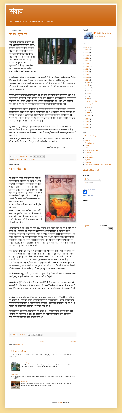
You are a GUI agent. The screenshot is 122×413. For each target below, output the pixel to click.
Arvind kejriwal (31, 159)
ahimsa (87, 140)
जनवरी (89, 115)
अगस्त (89, 90)
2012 (87, 122)
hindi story (88, 152)
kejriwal (87, 160)
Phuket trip (24, 381)
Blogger (60, 402)
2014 (87, 80)
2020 (87, 63)
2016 (87, 74)
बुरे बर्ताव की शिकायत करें (91, 170)
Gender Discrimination (92, 150)
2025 (87, 50)
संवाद (16, 11)
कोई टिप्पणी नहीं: (24, 156)
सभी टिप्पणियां (89, 183)
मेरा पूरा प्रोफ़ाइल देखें (99, 36)
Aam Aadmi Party (18, 159)
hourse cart (88, 155)
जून (88, 96)
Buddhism (88, 145)
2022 (87, 58)
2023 (87, 55)
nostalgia (88, 162)
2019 (87, 66)
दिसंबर (89, 82)
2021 (87, 61)
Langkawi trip (25, 363)
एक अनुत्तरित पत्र (17, 168)
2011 (87, 124)
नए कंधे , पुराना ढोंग (18, 34)
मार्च (88, 110)
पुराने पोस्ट (73, 341)
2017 (87, 72)
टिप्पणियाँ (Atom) (19, 344)
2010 (87, 127)
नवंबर (88, 85)
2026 (87, 47)
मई (88, 99)
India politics (89, 157)
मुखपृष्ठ (87, 226)
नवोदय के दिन (14, 374)
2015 (87, 77)
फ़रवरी (89, 113)
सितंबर (89, 88)
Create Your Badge (88, 195)
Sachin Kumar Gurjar (104, 33)
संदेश (87, 179)
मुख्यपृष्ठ (42, 341)
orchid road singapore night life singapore (98, 164)
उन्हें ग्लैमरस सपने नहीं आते (17, 351)
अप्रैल (89, 107)
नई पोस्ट (12, 341)
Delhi (86, 148)
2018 (87, 69)
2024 (87, 53)
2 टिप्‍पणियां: (23, 334)
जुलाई (88, 93)
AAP (25, 159)
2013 (87, 119)
